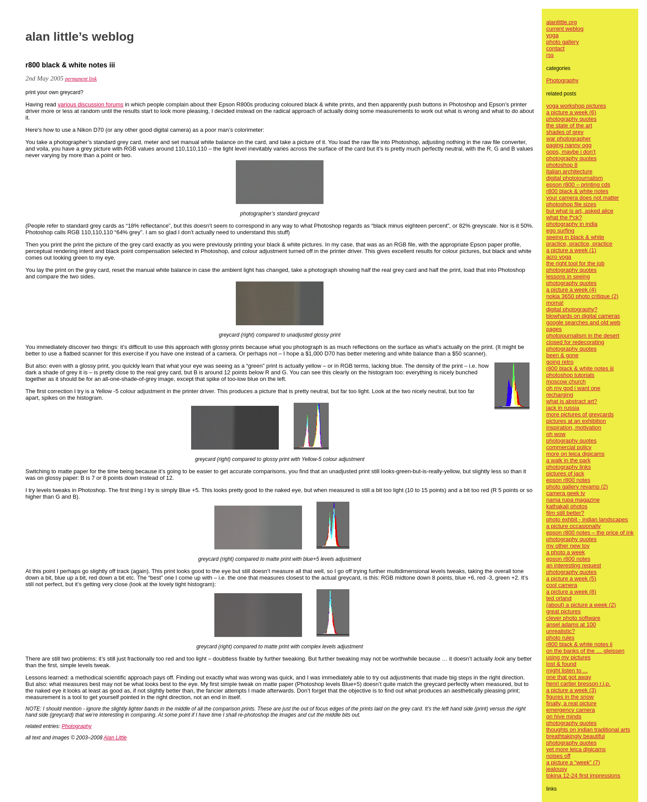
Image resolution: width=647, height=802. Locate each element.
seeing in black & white (575, 237)
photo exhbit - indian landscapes (587, 519)
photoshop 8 (562, 165)
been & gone (562, 355)
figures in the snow (570, 696)
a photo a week (565, 552)
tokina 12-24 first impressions (583, 775)
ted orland (559, 598)
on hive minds (563, 716)
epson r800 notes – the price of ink (589, 532)
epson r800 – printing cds (578, 184)
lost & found (561, 664)
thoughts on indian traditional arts (588, 729)
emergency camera (570, 710)
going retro (559, 362)
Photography (77, 726)
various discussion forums (91, 104)
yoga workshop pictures (576, 105)
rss (550, 55)
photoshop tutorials (570, 375)
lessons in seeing (568, 276)
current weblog (564, 28)
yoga (552, 35)
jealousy (556, 769)
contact (555, 48)
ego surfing (560, 230)
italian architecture (569, 171)
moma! (555, 302)
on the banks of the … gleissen (585, 650)
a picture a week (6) (571, 112)
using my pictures (568, 657)
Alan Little (115, 738)
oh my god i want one (573, 388)
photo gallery (562, 42)
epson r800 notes (568, 480)
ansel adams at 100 (571, 624)
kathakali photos (566, 506)
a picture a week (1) (571, 250)
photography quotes (571, 119)
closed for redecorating (575, 342)
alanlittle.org (561, 22)
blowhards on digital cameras (583, 316)
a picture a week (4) (571, 289)
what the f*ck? (564, 217)
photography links (568, 467)
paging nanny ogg (568, 145)
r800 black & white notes (577, 191)
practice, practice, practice (579, 243)
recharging (559, 394)
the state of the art (569, 125)
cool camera (561, 585)
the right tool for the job (575, 263)
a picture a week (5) (571, 578)
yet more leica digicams (576, 749)
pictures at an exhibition (576, 421)
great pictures (563, 611)
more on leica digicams (575, 453)
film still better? (565, 513)
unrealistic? (560, 631)
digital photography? (571, 309)
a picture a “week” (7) (573, 762)
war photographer (568, 138)
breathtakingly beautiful (575, 736)
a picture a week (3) (571, 690)
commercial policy (568, 447)
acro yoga (558, 256)
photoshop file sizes (571, 204)
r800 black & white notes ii (579, 644)
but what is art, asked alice (579, 211)
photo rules (560, 637)
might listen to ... (567, 670)
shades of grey (564, 132)
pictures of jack (565, 473)
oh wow (555, 434)
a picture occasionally (573, 526)
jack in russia (562, 408)
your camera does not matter (582, 197)
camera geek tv (565, 493)
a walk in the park (568, 460)
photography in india (571, 224)
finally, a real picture (571, 703)
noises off (558, 756)
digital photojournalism (574, 178)
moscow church (566, 381)
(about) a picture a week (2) (581, 605)
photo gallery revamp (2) (577, 486)
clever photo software (573, 618)
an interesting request (573, 565)
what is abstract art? (571, 401)
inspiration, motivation (573, 427)
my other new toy (568, 545)
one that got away (568, 677)
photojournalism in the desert (582, 335)
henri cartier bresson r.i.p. (578, 683)
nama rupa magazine (573, 499)
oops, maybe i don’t (571, 151)
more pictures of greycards (580, 414)
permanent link (80, 79)
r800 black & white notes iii (580, 368)
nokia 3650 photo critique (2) (582, 296)
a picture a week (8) (571, 591)
